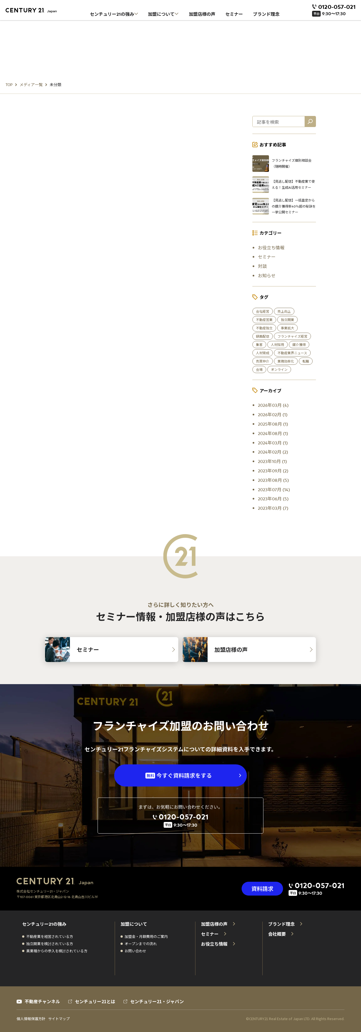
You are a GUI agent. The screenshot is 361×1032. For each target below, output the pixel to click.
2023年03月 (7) (273, 508)
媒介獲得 (299, 344)
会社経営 (262, 311)
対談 (262, 266)
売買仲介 (262, 361)
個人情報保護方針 (31, 1019)
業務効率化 (286, 361)
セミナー (267, 257)
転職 (305, 361)
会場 (259, 369)
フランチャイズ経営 (292, 336)
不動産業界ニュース (292, 353)
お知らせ (267, 275)
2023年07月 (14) (274, 489)
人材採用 (277, 344)
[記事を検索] (310, 121)
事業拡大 (287, 328)
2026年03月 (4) (273, 405)
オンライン (279, 369)
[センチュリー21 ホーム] (34, 10)
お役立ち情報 (271, 247)
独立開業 (287, 319)
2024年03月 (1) (273, 442)
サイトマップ (59, 1019)
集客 (259, 344)
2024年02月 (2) (273, 452)
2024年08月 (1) (273, 433)
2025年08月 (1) (273, 424)
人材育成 (262, 353)
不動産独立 (264, 328)
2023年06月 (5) (273, 498)
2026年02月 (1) (272, 414)
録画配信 (262, 336)
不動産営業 (264, 319)
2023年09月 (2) (273, 470)
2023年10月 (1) (272, 461)
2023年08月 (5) (273, 480)
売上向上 (284, 311)
